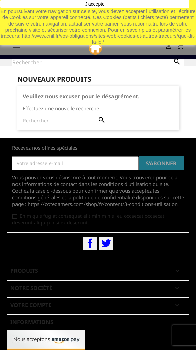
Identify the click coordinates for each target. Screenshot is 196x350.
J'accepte (95, 4)
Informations (31, 322)
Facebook (90, 243)
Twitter (106, 243)
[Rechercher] (98, 62)
